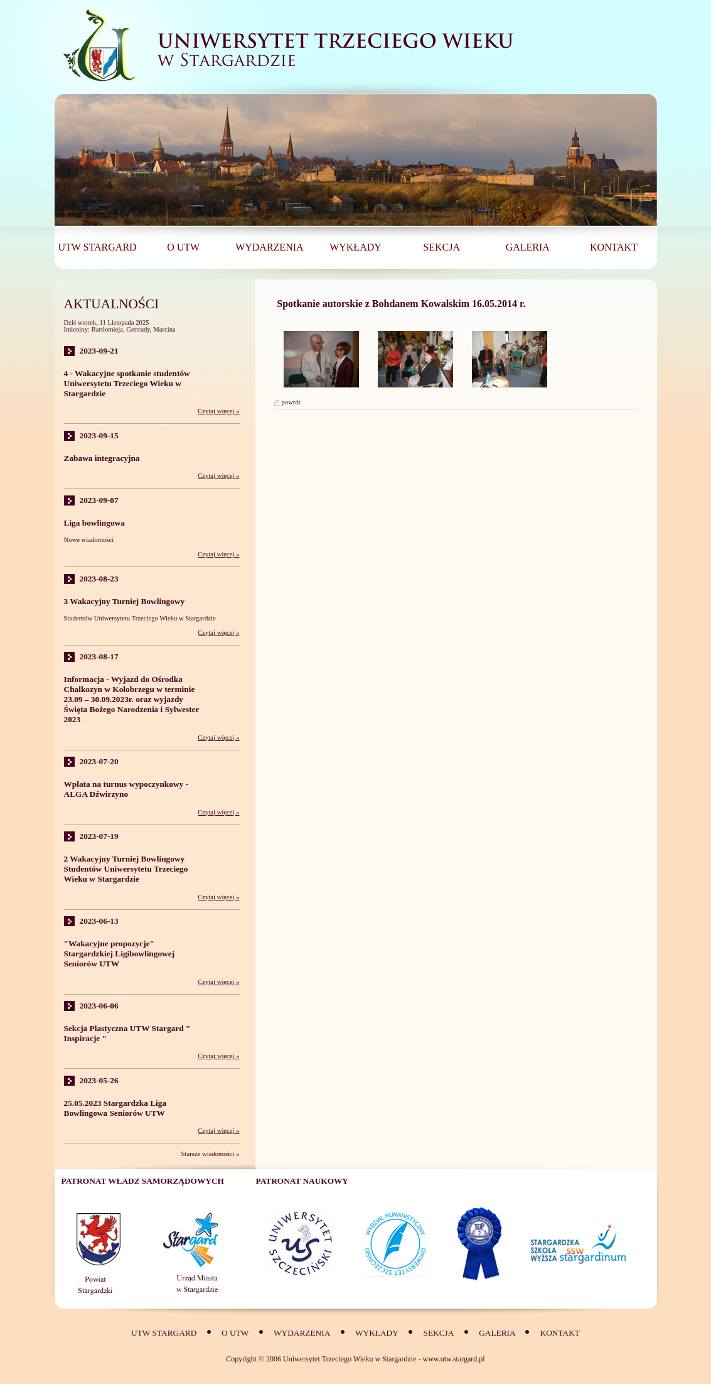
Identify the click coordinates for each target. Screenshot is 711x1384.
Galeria (498, 1333)
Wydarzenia (302, 1333)
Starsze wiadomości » (210, 1153)
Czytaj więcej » (218, 411)
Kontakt (560, 1333)
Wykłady (376, 1333)
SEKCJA (439, 1333)
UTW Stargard (163, 1333)
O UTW (235, 1333)
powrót (291, 402)
